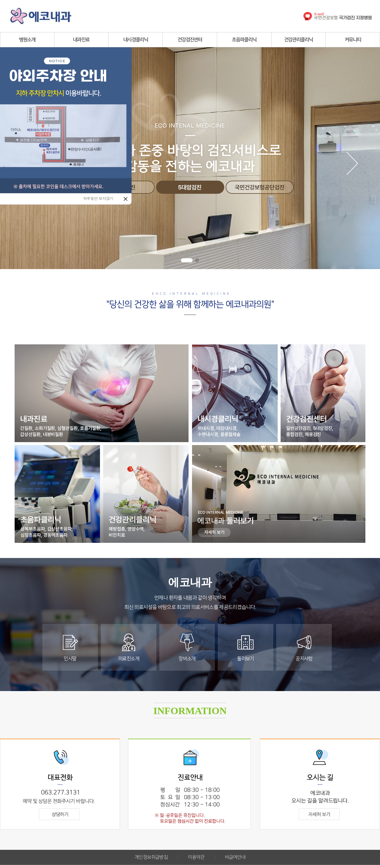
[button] (187, 260)
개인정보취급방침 (151, 857)
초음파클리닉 (244, 39)
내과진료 (81, 39)
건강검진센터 (189, 39)
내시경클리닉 (135, 39)
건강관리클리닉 (298, 39)
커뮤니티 (353, 39)
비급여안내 (235, 857)
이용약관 (196, 857)
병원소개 (27, 39)
